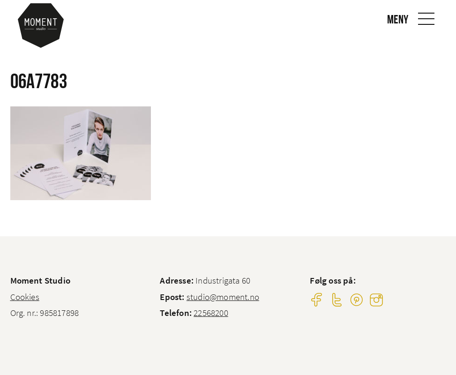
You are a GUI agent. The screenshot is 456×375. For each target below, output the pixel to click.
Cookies (24, 296)
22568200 (211, 312)
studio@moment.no (223, 296)
